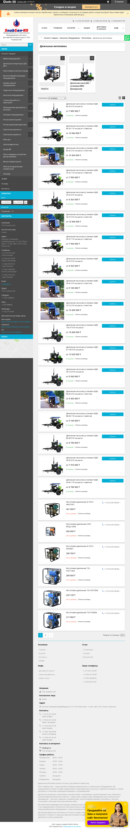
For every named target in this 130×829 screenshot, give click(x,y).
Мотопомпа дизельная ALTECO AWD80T (79, 547)
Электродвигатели (11, 144)
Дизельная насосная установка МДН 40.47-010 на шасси (82, 259)
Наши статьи (44, 678)
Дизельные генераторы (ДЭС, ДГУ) (15, 64)
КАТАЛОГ (71, 28)
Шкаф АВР (7, 149)
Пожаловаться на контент (72, 826)
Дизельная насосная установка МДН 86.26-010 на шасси (82, 105)
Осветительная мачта (12, 129)
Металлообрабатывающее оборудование (14, 77)
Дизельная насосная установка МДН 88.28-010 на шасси (82, 436)
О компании (88, 650)
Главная (57, 28)
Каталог (42, 653)
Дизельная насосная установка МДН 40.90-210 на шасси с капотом (82, 282)
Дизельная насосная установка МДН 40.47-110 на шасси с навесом (82, 237)
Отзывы (5, 184)
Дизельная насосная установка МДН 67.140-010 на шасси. (82, 348)
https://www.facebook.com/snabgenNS (16, 327)
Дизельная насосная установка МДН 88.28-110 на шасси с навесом (82, 414)
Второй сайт (88, 657)
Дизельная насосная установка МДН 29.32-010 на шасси (82, 193)
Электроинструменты (12, 134)
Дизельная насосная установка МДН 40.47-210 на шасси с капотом (82, 215)
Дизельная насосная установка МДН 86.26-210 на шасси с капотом (82, 149)
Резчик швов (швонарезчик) (14, 124)
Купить (113, 104)
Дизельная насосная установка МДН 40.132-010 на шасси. (82, 370)
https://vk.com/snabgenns (12, 332)
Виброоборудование (11, 58)
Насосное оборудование (13, 95)
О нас (44, 28)
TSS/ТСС (44, 89)
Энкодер (6, 174)
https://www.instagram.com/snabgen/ (16, 321)
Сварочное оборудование (14, 90)
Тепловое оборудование (13, 115)
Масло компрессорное (12, 161)
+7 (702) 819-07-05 (89, 682)
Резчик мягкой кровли (12, 119)
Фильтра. (7, 139)
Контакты (6, 188)
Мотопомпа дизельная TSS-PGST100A (78, 569)
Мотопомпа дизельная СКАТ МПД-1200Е (78, 525)
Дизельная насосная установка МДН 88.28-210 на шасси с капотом (82, 392)
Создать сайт (22, 2)
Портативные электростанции (15, 71)
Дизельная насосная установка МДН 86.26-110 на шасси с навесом (82, 127)
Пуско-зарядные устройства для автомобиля (14, 155)
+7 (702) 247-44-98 (89, 674)
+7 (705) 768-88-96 (89, 678)
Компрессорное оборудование (9, 84)
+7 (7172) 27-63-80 (89, 671)
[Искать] (30, 45)
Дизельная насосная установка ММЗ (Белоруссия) (79, 86)
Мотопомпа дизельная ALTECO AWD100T (79, 503)
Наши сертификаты (47, 674)
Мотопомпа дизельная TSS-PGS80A (81, 612)
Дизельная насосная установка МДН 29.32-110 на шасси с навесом (82, 171)
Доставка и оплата (101, 28)
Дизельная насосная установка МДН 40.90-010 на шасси (82, 458)
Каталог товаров (8, 53)
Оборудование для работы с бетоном (14, 108)
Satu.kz (75, 824)
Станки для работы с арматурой (11, 101)
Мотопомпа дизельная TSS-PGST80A (82, 590)
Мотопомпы (86, 38)
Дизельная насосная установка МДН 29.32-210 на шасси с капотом (82, 304)
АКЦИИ (4, 179)
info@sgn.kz (6, 284)
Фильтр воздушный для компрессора (12, 167)
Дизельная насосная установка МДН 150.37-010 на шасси (82, 326)
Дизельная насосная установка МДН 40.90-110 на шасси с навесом (82, 481)
